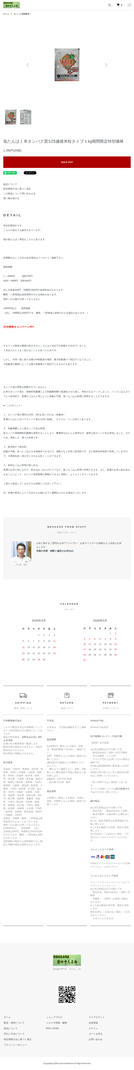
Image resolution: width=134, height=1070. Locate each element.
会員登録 (92, 1022)
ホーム (6, 14)
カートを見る (95, 1034)
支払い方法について (13, 1034)
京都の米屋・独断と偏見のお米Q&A (55, 551)
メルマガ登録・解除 (56, 1022)
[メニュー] (129, 5)
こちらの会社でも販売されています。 (22, 230)
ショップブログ (54, 1017)
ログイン (92, 1028)
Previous (28, 64)
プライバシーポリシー (14, 1045)
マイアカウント (96, 1017)
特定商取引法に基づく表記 (17, 188)
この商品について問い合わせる (19, 193)
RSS (48, 1028)
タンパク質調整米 (22, 14)
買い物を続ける (11, 198)
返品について (10, 184)
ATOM (55, 1028)
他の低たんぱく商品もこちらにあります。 (25, 239)
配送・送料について (13, 1022)
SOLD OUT (67, 162)
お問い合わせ (95, 1039)
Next (105, 64)
